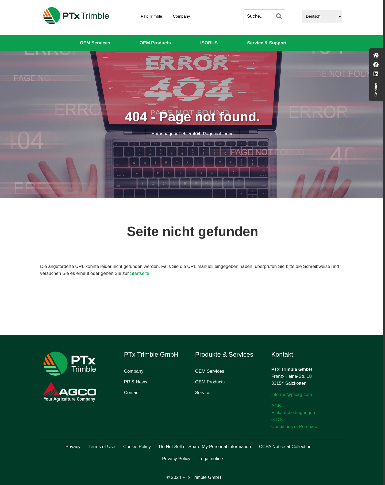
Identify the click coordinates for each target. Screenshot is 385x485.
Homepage (162, 133)
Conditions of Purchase (294, 426)
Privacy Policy (176, 458)
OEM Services (95, 42)
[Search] (279, 16)
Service (202, 392)
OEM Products (155, 42)
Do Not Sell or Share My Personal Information (205, 446)
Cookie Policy (137, 446)
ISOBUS (209, 42)
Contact (132, 392)
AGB (276, 405)
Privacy (73, 446)
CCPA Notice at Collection (285, 446)
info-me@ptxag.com (291, 394)
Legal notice (210, 458)
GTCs (277, 419)
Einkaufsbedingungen (293, 412)
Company (181, 16)
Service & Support (266, 42)
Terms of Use (101, 446)
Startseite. (140, 273)
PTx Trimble (151, 16)
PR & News (135, 381)
